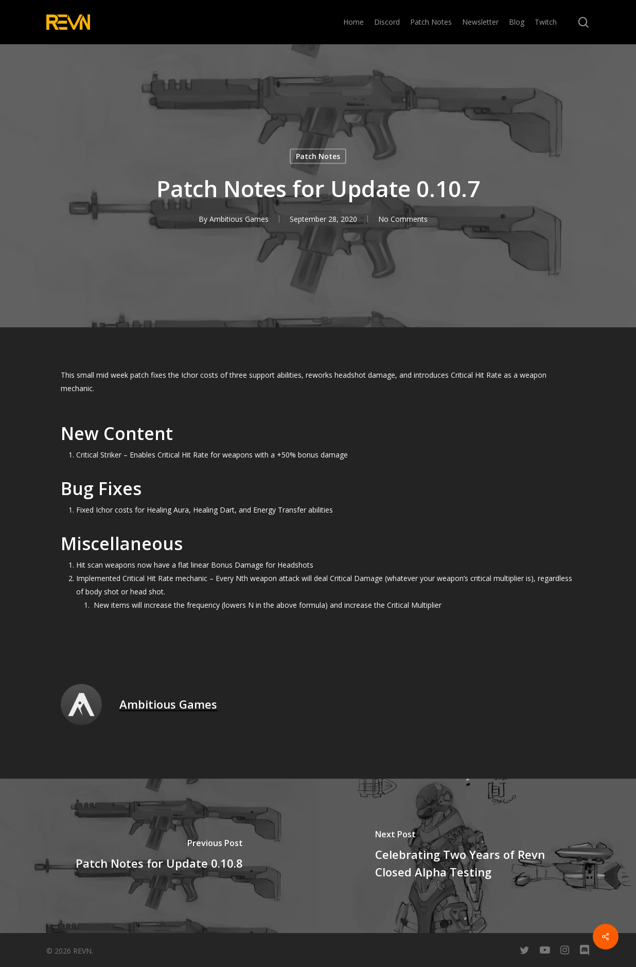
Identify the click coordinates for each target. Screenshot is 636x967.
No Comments (403, 219)
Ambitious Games (239, 219)
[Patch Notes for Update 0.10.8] (159, 856)
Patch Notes (318, 156)
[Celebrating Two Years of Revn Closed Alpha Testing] (477, 856)
